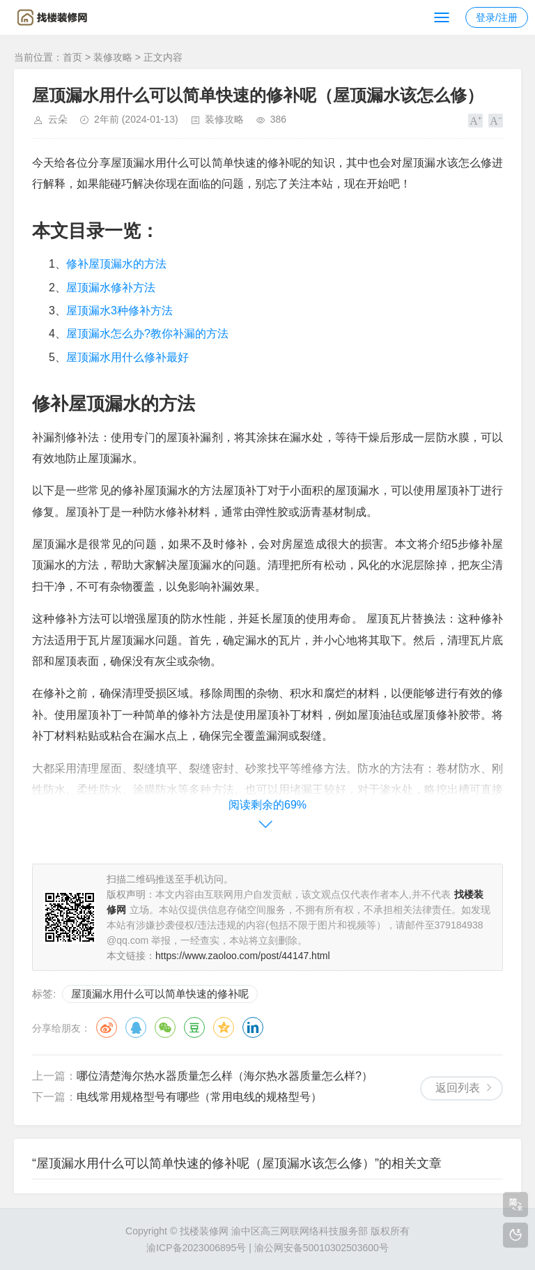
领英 (252, 1027)
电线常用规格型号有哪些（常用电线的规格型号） (199, 1097)
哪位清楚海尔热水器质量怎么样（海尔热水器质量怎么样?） (225, 1076)
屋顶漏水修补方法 (110, 287)
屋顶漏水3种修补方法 (119, 310)
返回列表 (457, 1088)
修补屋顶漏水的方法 (116, 264)
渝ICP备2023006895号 (196, 1247)
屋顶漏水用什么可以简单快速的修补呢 (160, 994)
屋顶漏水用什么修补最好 (127, 357)
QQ (135, 1027)
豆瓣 (194, 1027)
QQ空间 (223, 1027)
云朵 (58, 119)
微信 (165, 1027)
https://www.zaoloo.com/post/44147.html (242, 955)
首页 (72, 57)
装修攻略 (112, 57)
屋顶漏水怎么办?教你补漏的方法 (147, 333)
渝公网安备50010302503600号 (321, 1247)
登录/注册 (497, 17)
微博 (106, 1027)
